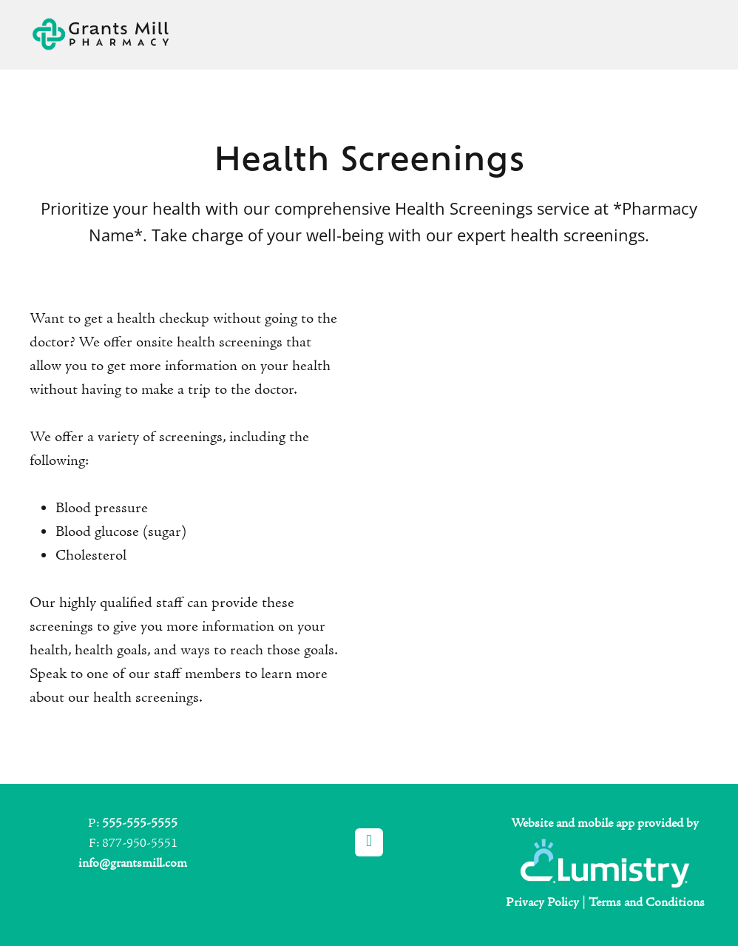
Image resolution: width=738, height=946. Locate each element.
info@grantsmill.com (132, 863)
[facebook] (369, 842)
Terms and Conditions (647, 902)
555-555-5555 (139, 823)
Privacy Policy (542, 902)
